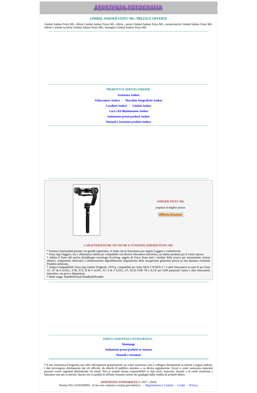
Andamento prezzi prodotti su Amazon (128, 349)
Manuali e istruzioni (128, 354)
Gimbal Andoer (141, 105)
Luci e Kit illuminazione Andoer (128, 111)
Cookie (181, 385)
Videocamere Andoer (107, 100)
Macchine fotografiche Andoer (143, 100)
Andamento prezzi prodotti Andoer (128, 116)
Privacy (193, 385)
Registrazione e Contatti (159, 385)
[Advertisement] (128, 58)
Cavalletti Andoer (116, 105)
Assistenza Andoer (128, 95)
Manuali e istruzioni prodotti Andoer (128, 121)
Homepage (128, 344)
